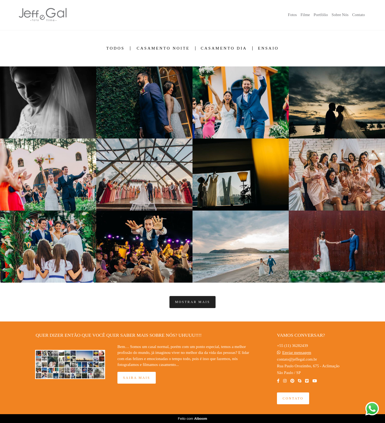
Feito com (192, 419)
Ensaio (268, 48)
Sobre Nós (340, 15)
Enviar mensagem (296, 353)
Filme (305, 15)
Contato (358, 15)
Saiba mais (136, 378)
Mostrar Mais (192, 302)
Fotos (292, 15)
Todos (115, 48)
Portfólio (321, 15)
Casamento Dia (224, 48)
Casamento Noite (163, 48)
